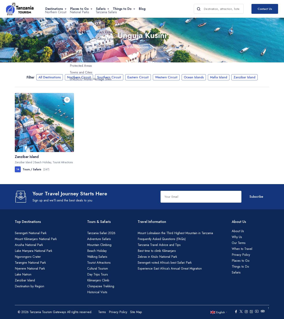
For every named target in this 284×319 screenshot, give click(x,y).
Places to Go (240, 260)
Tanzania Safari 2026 (101, 233)
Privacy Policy (241, 254)
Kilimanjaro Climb (98, 280)
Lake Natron (23, 274)
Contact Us (265, 9)
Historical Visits (97, 292)
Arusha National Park (29, 245)
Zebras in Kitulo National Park (157, 256)
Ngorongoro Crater (28, 256)
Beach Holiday (97, 251)
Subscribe (256, 196)
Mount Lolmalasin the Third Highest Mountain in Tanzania (175, 233)
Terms (102, 312)
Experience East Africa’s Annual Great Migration (170, 268)
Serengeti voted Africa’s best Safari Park (165, 262)
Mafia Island (218, 77)
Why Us (237, 237)
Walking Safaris (97, 256)
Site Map (136, 312)
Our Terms (239, 243)
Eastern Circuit (138, 77)
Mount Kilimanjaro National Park (36, 239)
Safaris (236, 272)
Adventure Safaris (99, 239)
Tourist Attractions (99, 262)
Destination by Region (29, 286)
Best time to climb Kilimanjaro (157, 251)
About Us (238, 231)
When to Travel (242, 249)
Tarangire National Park (30, 262)
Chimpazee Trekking (100, 286)
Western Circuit (166, 77)
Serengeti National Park (31, 233)
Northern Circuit (79, 77)
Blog (142, 8)
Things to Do (240, 266)
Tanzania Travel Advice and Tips (159, 245)
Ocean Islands (194, 77)
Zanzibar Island (244, 77)
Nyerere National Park (30, 268)
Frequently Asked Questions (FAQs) (162, 239)
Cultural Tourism (97, 268)
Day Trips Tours (97, 274)
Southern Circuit (109, 77)
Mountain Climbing (99, 245)
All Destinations (49, 77)
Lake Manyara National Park (33, 251)
